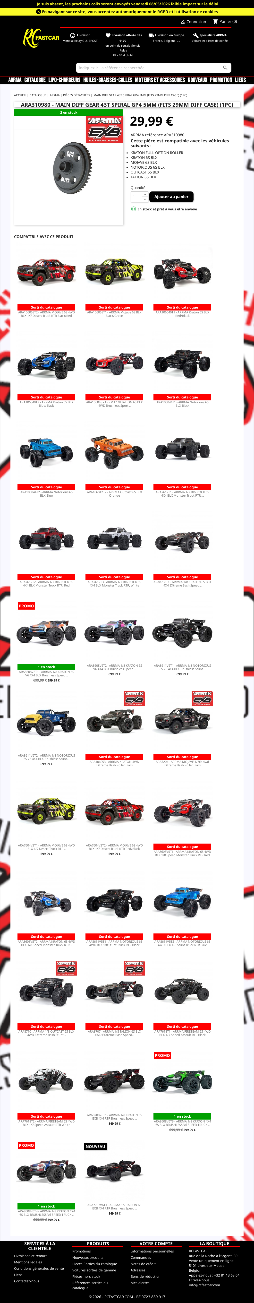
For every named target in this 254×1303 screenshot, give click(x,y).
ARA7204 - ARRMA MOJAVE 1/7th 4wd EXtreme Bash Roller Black (182, 763)
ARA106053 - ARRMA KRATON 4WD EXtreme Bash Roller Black (114, 763)
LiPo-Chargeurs (64, 80)
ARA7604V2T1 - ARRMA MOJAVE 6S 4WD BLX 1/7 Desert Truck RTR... (46, 847)
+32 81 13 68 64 (226, 1275)
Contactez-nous (26, 1281)
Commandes (141, 1257)
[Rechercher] (153, 68)
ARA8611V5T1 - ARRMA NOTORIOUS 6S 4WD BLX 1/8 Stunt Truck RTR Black (114, 943)
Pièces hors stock (86, 1276)
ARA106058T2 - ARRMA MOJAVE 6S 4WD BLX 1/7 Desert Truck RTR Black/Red (46, 314)
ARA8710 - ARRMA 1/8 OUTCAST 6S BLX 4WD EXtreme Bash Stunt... (46, 1033)
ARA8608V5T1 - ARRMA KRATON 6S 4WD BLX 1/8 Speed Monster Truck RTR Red (182, 853)
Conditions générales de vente (39, 1268)
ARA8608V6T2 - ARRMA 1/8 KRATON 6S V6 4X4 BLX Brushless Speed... (114, 667)
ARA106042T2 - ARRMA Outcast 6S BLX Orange (114, 493)
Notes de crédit (143, 1263)
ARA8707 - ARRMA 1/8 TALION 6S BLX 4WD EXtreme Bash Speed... (114, 1033)
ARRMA (14, 80)
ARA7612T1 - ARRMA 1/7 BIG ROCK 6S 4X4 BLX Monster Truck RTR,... (182, 493)
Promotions (81, 1251)
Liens (240, 80)
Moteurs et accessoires (160, 80)
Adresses (138, 1270)
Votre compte (156, 1243)
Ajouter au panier (171, 196)
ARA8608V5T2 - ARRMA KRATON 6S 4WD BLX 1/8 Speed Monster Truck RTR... (46, 943)
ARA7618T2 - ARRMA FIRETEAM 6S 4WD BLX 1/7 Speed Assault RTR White (46, 1123)
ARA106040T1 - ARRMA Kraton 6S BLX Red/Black (182, 314)
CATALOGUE (34, 80)
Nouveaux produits (87, 1257)
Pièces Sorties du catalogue (94, 1263)
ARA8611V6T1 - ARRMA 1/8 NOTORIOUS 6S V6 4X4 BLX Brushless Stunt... (182, 667)
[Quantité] (136, 196)
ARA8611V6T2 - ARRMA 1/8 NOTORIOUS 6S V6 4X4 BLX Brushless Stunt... (46, 757)
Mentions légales (28, 1262)
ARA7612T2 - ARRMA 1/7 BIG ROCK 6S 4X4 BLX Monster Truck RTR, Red (46, 583)
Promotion (221, 80)
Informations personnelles (152, 1251)
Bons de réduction (146, 1276)
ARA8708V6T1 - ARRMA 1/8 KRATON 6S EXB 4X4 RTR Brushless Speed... (114, 1116)
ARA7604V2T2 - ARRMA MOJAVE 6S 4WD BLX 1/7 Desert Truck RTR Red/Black (114, 847)
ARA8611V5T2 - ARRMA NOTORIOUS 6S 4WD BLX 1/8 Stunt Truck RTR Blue (182, 943)
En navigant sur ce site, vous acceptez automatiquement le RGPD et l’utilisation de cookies (130, 11)
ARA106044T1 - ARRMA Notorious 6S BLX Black (182, 403)
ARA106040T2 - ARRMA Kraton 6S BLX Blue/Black (46, 403)
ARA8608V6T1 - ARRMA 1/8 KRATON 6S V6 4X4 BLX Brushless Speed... (46, 673)
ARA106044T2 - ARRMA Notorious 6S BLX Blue (46, 493)
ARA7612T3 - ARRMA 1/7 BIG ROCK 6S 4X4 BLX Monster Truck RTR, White (114, 583)
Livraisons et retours (30, 1255)
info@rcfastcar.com (204, 1285)
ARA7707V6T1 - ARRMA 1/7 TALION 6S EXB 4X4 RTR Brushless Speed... (114, 1206)
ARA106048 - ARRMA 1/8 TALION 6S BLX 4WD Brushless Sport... (114, 403)
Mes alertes (140, 1282)
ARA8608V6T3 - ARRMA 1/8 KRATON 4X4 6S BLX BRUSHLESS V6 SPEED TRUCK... (182, 1123)
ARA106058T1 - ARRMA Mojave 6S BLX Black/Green (114, 314)
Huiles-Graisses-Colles (107, 80)
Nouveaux (197, 80)
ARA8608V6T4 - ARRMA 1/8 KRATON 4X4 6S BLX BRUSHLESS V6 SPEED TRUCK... (46, 1212)
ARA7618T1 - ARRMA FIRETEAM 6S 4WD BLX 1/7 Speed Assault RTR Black (182, 1033)
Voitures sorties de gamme (94, 1270)
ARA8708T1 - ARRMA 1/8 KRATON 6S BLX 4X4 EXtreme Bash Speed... (182, 583)
